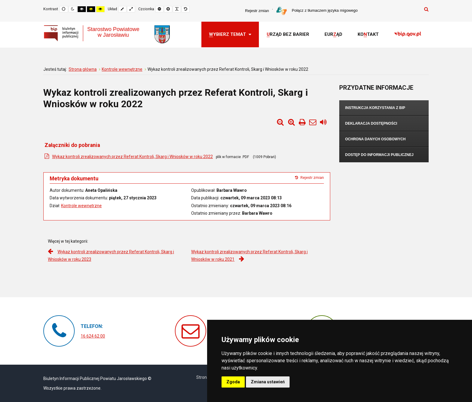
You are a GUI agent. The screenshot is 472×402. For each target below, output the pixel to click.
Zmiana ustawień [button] (268, 381)
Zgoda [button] (233, 381)
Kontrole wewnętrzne (81, 205)
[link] (408, 35)
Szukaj (426, 9)
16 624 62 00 (93, 336)
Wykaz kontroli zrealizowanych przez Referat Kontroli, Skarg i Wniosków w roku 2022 (132, 156)
